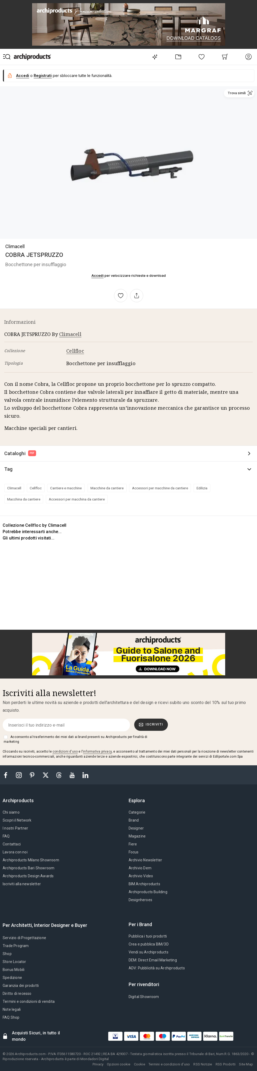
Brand (134, 820)
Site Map (246, 1064)
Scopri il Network (17, 820)
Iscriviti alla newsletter (22, 884)
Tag (8, 469)
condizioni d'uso (65, 751)
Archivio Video (141, 876)
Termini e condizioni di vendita (29, 1001)
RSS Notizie (202, 1064)
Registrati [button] (43, 75)
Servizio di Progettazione (24, 938)
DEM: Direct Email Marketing (153, 960)
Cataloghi (20, 453)
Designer (136, 828)
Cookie (139, 1064)
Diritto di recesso (17, 993)
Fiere (133, 844)
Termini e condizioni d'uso (169, 1064)
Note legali (12, 1009)
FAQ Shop (11, 1017)
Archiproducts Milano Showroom (31, 860)
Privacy (98, 1064)
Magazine (137, 836)
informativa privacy (97, 751)
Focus (134, 852)
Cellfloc (75, 351)
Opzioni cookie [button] (118, 1064)
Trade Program (16, 946)
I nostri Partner (15, 828)
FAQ (6, 836)
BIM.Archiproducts (144, 884)
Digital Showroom (144, 997)
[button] (239, 93)
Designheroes (140, 900)
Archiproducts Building (148, 892)
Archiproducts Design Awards (28, 876)
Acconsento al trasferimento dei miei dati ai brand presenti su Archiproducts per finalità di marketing (75, 739)
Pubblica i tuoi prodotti (148, 936)
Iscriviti (151, 724)
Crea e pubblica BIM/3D (149, 944)
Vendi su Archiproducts (148, 952)
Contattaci (12, 844)
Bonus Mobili (13, 970)
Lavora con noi (15, 852)
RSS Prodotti (226, 1064)
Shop (7, 954)
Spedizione (12, 977)
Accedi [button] (22, 75)
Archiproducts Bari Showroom (28, 868)
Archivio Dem (140, 868)
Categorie (137, 812)
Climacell (15, 246)
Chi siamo (11, 812)
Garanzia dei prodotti (21, 985)
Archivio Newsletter (145, 860)
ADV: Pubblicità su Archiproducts (157, 968)
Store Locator (14, 962)
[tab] (20, 800)
